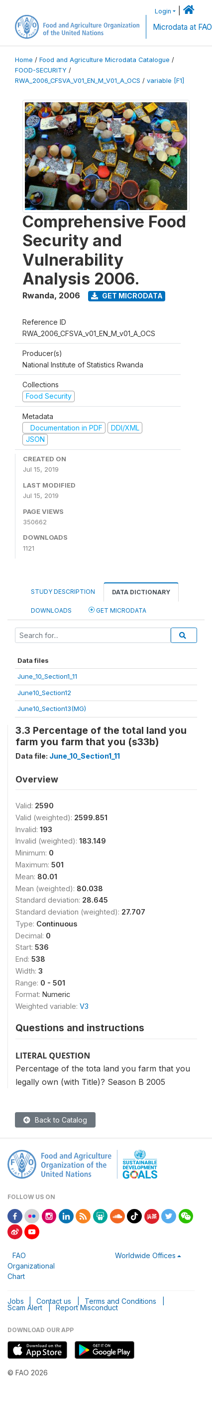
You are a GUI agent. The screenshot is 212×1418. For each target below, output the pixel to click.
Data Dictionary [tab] (141, 592)
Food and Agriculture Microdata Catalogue (104, 60)
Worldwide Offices (145, 1255)
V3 (84, 1006)
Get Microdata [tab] (117, 610)
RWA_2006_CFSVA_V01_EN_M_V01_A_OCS (77, 80)
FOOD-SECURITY (41, 70)
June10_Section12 (44, 693)
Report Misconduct (87, 1307)
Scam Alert (24, 1307)
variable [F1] (165, 80)
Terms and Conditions (120, 1301)
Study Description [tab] (63, 591)
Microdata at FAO (182, 27)
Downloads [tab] (51, 610)
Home (24, 60)
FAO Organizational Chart (31, 1265)
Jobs (15, 1301)
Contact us (53, 1301)
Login (163, 11)
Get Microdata (127, 295)
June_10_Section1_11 (47, 676)
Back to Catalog (55, 1120)
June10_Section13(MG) (51, 708)
